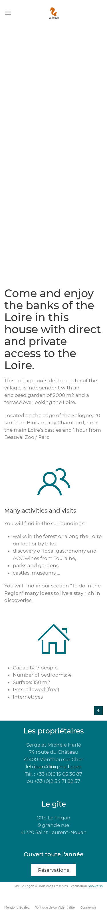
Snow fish (95, 886)
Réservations (53, 870)
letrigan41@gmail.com (54, 766)
